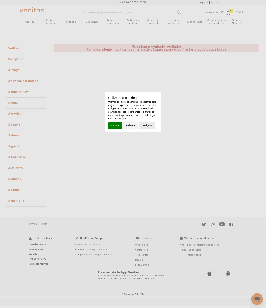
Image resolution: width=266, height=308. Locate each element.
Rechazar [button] (130, 125)
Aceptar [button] (115, 125)
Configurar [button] (147, 125)
